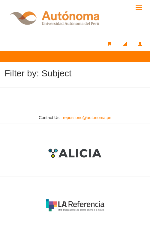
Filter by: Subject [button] (26, 56)
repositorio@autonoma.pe (87, 117)
